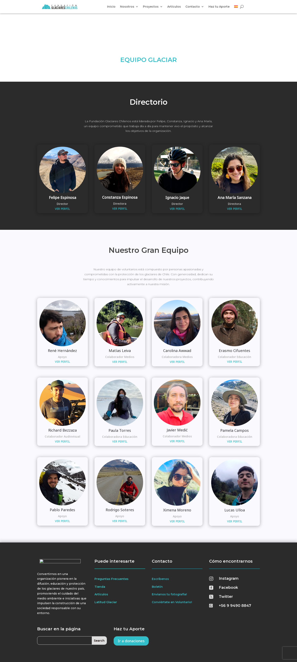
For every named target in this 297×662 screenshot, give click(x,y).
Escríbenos (160, 552)
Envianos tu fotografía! (169, 568)
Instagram (229, 552)
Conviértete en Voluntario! (172, 575)
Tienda (99, 560)
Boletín (157, 560)
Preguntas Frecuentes (111, 552)
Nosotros (127, 6)
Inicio (111, 6)
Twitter (226, 570)
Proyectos (151, 6)
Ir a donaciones (131, 614)
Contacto (192, 6)
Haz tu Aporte (219, 6)
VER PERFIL (62, 182)
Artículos (174, 6)
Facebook (228, 561)
